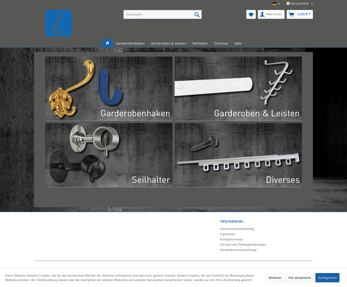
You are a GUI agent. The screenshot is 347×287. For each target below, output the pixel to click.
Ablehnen (274, 277)
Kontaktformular (231, 239)
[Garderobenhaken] (130, 43)
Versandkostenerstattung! (238, 250)
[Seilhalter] (200, 43)
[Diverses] (221, 43)
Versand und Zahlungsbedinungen (243, 244)
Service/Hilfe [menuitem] (298, 3)
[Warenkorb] (300, 14)
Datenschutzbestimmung (237, 228)
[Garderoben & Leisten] (168, 43)
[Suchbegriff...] (162, 14)
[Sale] (237, 43)
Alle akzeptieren (299, 277)
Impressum (227, 234)
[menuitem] (162, 14)
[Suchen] (197, 14)
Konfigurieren (327, 277)
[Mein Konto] (271, 14)
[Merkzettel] (251, 14)
